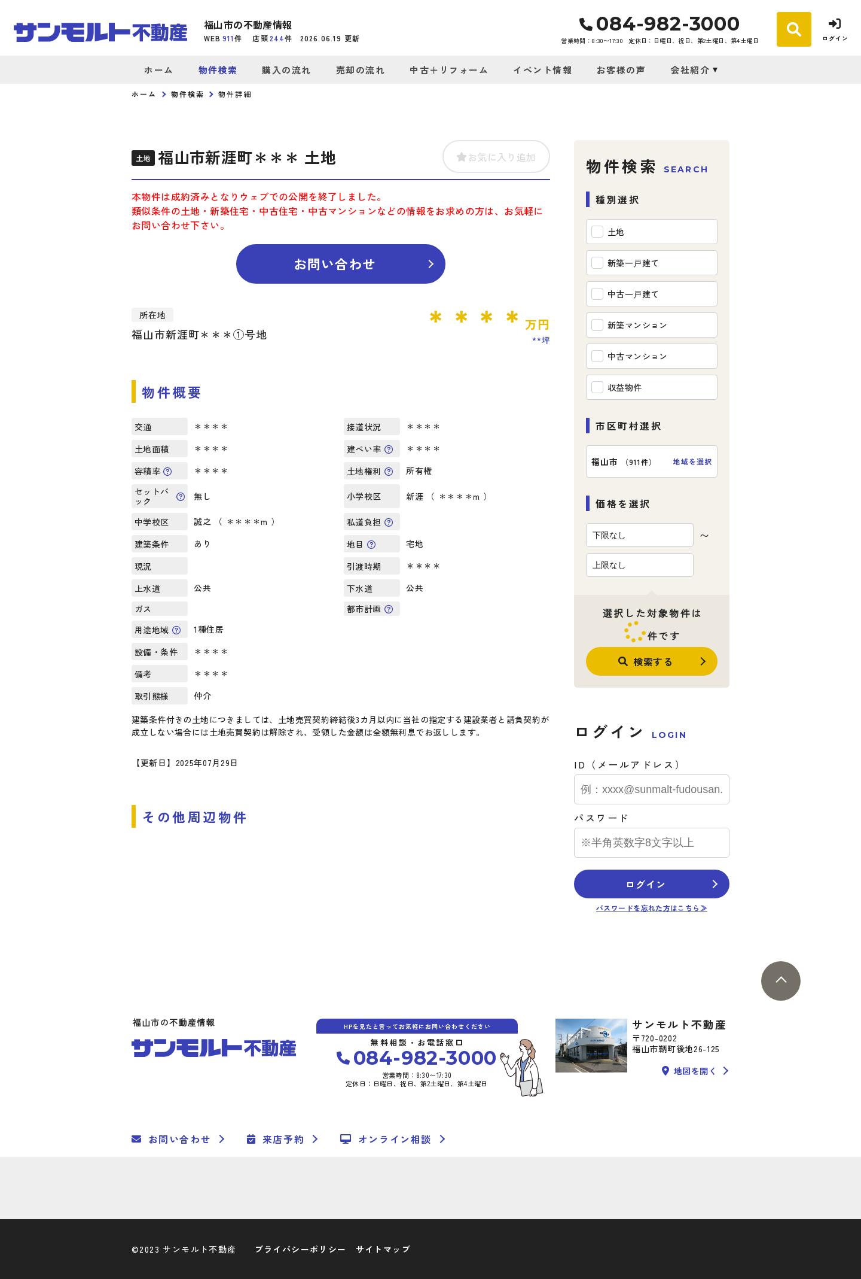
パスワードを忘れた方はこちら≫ (651, 908)
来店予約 (275, 1139)
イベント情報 (542, 69)
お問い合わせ (335, 263)
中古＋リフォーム (449, 69)
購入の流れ (287, 69)
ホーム (159, 69)
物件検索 (218, 69)
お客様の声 (621, 69)
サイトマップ (383, 1249)
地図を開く (689, 1071)
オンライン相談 (386, 1139)
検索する (645, 661)
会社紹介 (690, 69)
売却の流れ (361, 69)
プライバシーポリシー (301, 1249)
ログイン (645, 884)
